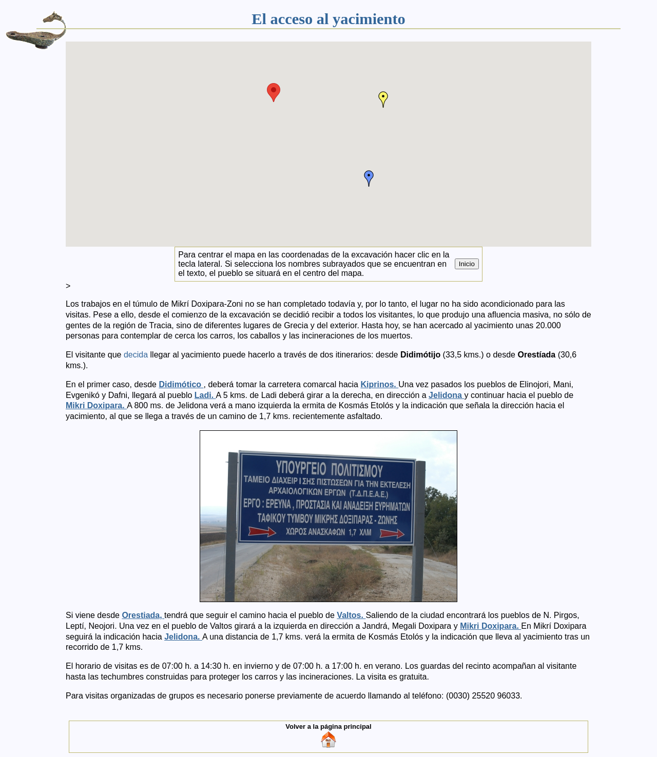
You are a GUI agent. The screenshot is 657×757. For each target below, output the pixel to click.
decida (137, 354)
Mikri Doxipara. (96, 405)
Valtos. (351, 615)
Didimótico (181, 384)
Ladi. (205, 395)
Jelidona (446, 395)
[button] (273, 92)
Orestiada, (143, 615)
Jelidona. (183, 636)
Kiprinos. (379, 384)
